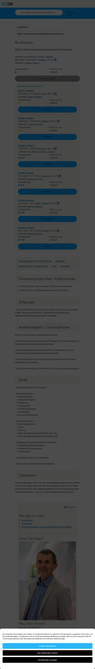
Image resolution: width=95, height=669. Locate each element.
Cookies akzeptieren (47, 646)
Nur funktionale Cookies (47, 653)
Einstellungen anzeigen (47, 660)
